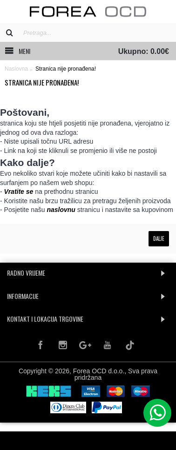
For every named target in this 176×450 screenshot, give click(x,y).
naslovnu (61, 209)
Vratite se (19, 191)
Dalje (158, 238)
